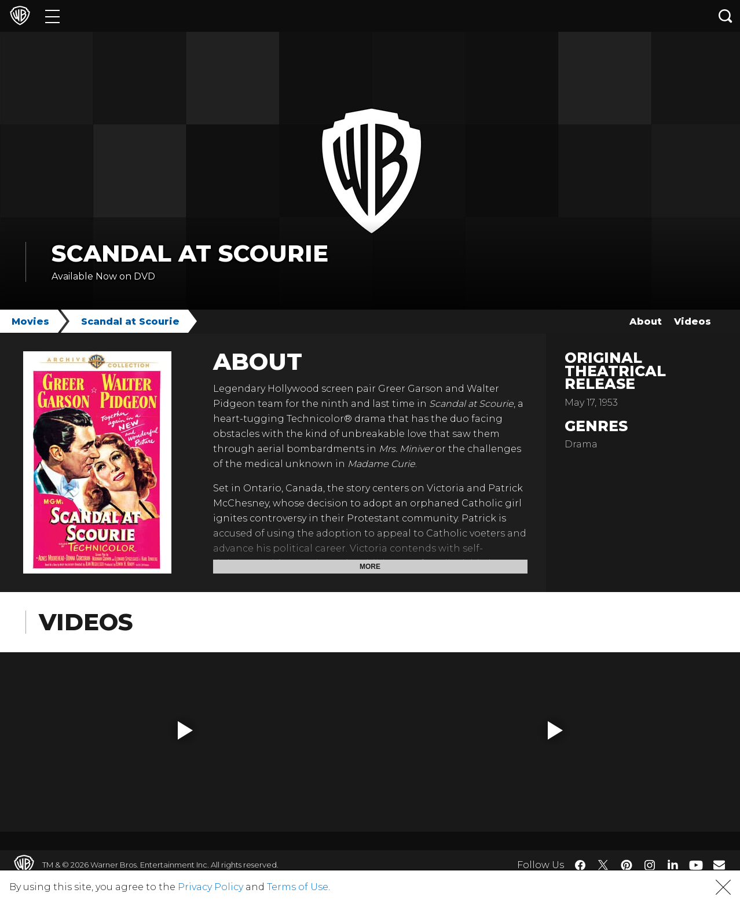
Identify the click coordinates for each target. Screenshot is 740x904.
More (370, 567)
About (645, 321)
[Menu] (52, 16)
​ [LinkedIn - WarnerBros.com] (673, 864)
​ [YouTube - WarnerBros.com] (696, 865)
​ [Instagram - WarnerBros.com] (650, 865)
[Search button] (725, 16)
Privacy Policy (210, 886)
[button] (185, 730)
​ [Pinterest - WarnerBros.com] (626, 865)
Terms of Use (297, 886)
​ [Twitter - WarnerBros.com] (603, 865)
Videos (692, 321)
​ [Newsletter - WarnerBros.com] (719, 864)
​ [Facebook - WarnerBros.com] (580, 865)
